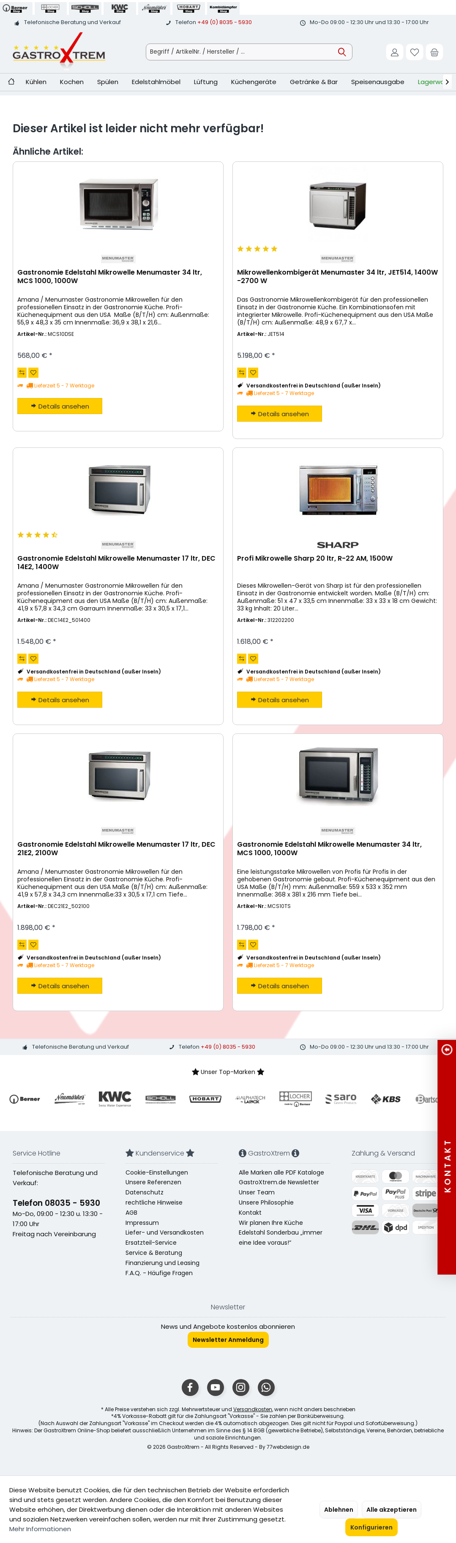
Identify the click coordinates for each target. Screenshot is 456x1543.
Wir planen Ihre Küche (271, 1223)
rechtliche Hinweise (154, 1202)
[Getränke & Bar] (314, 82)
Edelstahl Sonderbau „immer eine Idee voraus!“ (280, 1237)
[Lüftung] (206, 82)
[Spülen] (107, 82)
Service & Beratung (154, 1253)
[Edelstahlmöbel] (156, 82)
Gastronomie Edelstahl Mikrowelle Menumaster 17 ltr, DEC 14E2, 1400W (116, 563)
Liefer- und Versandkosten (165, 1232)
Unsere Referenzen (153, 1182)
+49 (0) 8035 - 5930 (224, 22)
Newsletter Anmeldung (228, 1340)
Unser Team (257, 1192)
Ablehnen (338, 1509)
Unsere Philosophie (266, 1202)
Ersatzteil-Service (151, 1242)
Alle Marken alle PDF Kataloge (281, 1172)
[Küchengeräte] (253, 82)
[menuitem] (434, 52)
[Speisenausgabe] (377, 82)
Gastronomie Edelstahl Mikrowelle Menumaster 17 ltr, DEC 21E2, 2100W (116, 849)
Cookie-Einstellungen (157, 1172)
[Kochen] (72, 82)
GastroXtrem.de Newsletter (279, 1182)
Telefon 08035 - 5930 (56, 1203)
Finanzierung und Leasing (162, 1263)
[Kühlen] (36, 82)
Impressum (142, 1223)
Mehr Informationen (40, 1528)
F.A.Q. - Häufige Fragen (159, 1273)
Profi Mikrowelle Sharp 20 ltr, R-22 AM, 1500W (315, 558)
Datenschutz (145, 1192)
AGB (131, 1212)
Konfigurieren (371, 1527)
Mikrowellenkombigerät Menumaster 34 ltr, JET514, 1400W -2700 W (337, 277)
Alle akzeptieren (391, 1509)
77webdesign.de (288, 1446)
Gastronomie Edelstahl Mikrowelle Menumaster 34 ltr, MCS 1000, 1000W (109, 277)
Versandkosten (252, 1409)
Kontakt (250, 1212)
